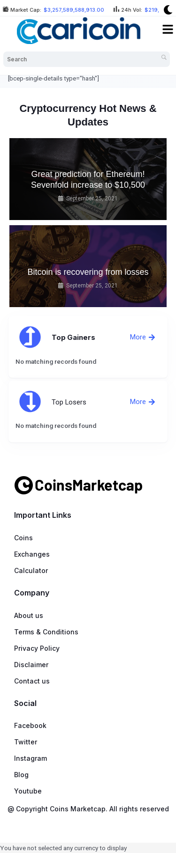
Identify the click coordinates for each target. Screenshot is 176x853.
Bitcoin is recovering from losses (87, 272)
